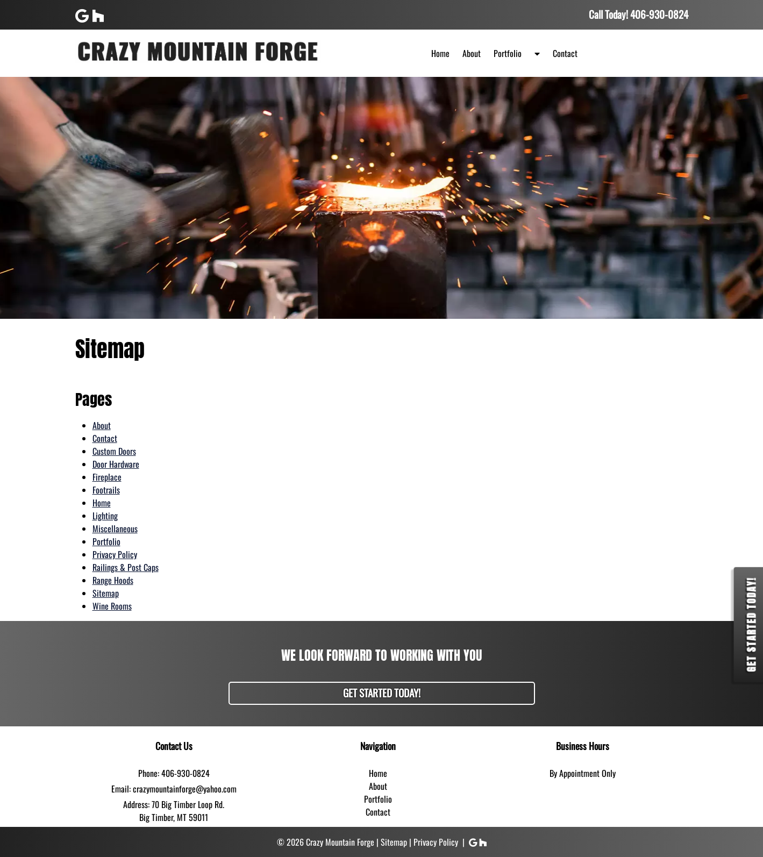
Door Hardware (115, 464)
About (471, 53)
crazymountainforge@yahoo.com (185, 788)
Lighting (105, 515)
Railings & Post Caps (125, 567)
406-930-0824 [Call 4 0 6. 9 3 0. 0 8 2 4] (185, 773)
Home (440, 53)
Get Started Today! (381, 693)
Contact (565, 53)
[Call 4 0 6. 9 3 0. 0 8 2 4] (659, 14)
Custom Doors (114, 451)
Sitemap (105, 593)
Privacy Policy (114, 554)
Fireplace (107, 476)
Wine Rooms (112, 605)
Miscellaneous (115, 528)
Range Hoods (112, 580)
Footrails (106, 489)
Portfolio (508, 53)
